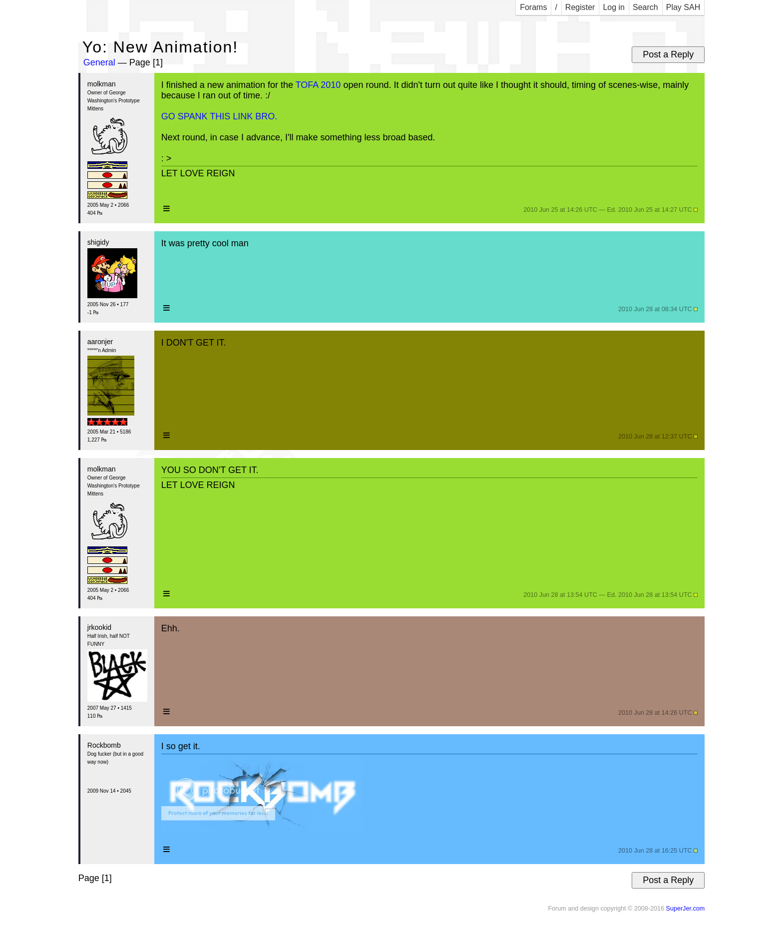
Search (645, 7)
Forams (533, 7)
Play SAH (683, 7)
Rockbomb (104, 745)
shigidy (98, 242)
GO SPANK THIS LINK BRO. (219, 116)
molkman (101, 84)
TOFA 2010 (318, 85)
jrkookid (99, 627)
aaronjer (100, 342)
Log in (614, 7)
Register (580, 7)
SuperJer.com (685, 908)
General (99, 62)
